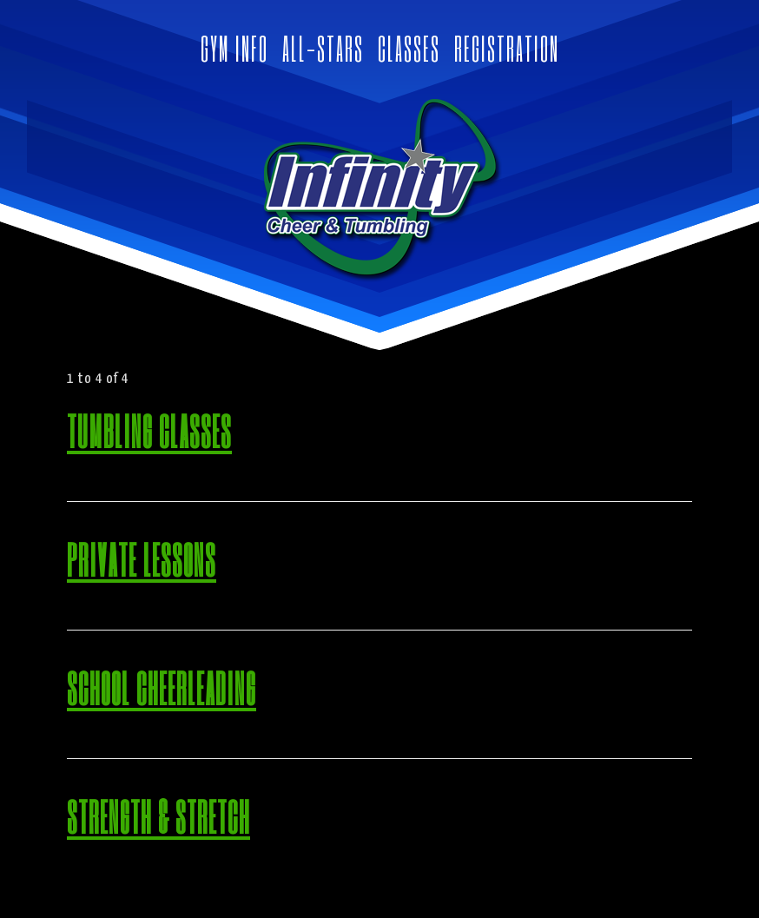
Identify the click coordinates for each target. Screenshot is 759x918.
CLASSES (409, 48)
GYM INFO (234, 48)
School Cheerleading (161, 687)
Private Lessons (141, 558)
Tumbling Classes (149, 430)
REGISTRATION (506, 48)
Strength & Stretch (158, 816)
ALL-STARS (323, 48)
